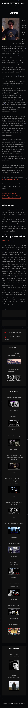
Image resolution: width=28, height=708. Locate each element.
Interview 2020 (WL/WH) (9, 193)
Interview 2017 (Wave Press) (11, 195)
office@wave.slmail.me (10, 179)
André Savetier (10, 3)
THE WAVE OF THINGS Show (15, 332)
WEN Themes (16, 705)
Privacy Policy (6, 241)
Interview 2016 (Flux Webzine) (11, 198)
